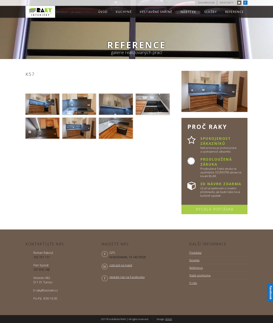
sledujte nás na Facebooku (127, 277)
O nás (193, 283)
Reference (234, 12)
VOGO (168, 319)
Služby (210, 12)
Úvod (103, 12)
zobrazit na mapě (120, 265)
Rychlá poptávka (215, 209)
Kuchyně (124, 12)
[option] (136, 29)
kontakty (227, 2)
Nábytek (188, 12)
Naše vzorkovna (199, 275)
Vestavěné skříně (156, 12)
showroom (206, 2)
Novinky (194, 260)
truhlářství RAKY (40, 12)
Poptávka (195, 253)
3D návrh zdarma (220, 183)
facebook (271, 293)
